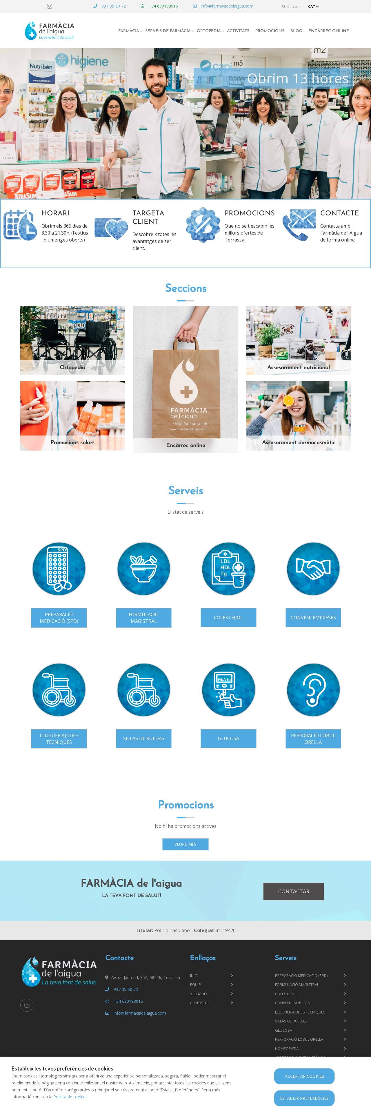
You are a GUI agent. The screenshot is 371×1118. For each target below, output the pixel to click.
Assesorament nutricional (298, 368)
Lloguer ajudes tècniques (59, 738)
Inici (194, 975)
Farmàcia (128, 31)
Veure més (185, 844)
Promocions (269, 31)
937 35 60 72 (109, 6)
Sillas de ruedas (143, 738)
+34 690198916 (159, 6)
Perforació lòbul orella (313, 738)
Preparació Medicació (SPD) (59, 617)
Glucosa (228, 738)
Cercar (290, 6)
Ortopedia (72, 368)
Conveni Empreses (313, 617)
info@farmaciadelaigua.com (222, 6)
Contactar (293, 891)
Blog (296, 31)
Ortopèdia (209, 31)
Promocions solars (72, 443)
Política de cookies (71, 1096)
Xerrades (199, 993)
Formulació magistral (144, 617)
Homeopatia (287, 1048)
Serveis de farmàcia (168, 31)
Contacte (199, 1002)
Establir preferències (304, 1098)
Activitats (238, 31)
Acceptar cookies (304, 1076)
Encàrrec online (328, 31)
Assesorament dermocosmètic (298, 443)
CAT (314, 6)
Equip (195, 984)
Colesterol (228, 617)
